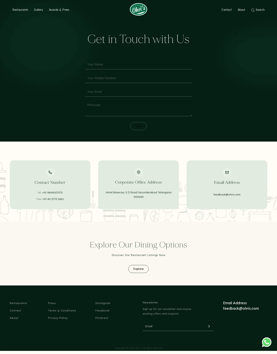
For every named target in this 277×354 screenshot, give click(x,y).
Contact (226, 10)
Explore (138, 269)
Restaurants (20, 10)
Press (52, 303)
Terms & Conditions (62, 310)
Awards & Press (59, 10)
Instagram (102, 303)
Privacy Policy (58, 317)
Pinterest (101, 317)
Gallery (38, 10)
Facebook (102, 310)
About (241, 10)
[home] (138, 9)
